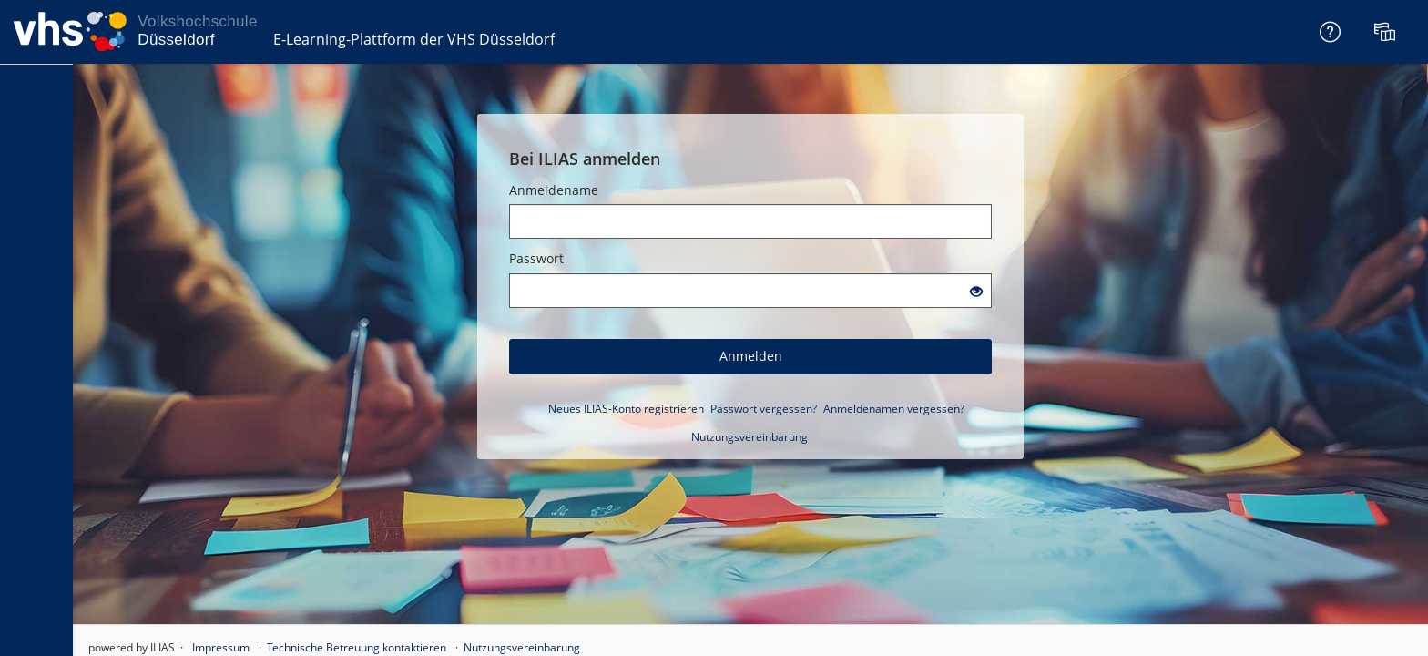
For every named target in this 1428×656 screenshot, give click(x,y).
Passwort (536, 258)
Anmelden (750, 355)
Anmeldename (553, 190)
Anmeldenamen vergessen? (893, 408)
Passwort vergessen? (763, 408)
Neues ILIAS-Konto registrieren (626, 408)
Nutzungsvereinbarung (749, 437)
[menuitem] (1387, 32)
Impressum (221, 647)
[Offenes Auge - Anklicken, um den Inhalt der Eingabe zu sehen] (976, 292)
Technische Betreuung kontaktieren (356, 647)
